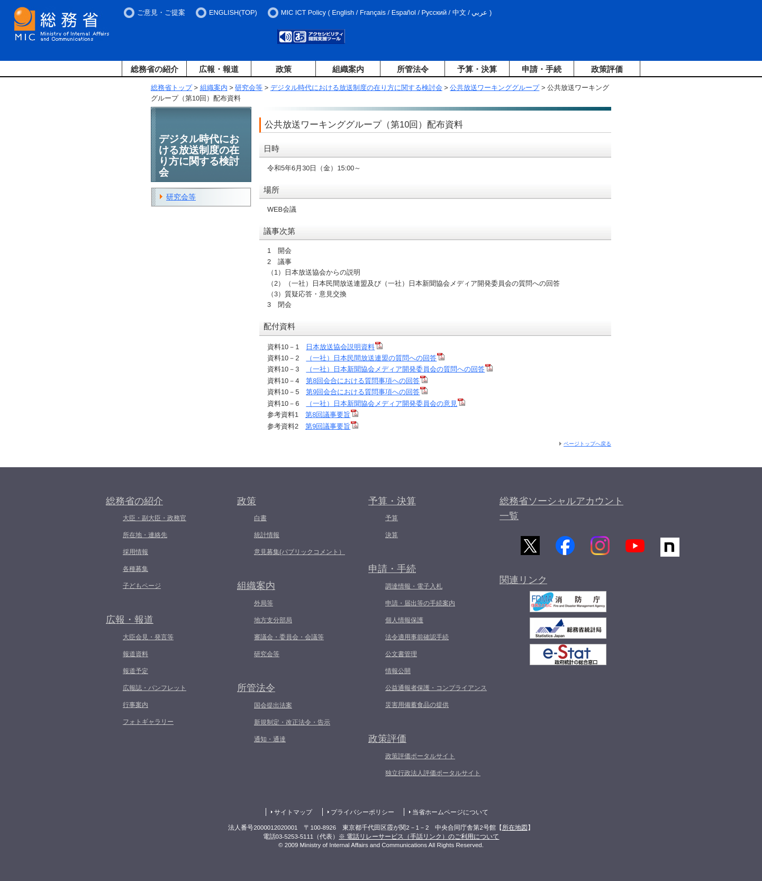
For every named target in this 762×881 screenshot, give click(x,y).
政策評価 (607, 69)
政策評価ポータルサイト (420, 756)
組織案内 (348, 69)
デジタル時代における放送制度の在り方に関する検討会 (356, 88)
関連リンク (523, 583)
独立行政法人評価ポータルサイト (432, 773)
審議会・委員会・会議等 (289, 637)
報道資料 (135, 654)
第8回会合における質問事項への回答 (367, 381)
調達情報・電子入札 (413, 586)
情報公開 (398, 671)
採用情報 (135, 552)
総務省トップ (171, 88)
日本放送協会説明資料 (344, 347)
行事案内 (135, 705)
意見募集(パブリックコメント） (299, 552)
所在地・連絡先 (145, 535)
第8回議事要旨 (331, 415)
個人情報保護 (404, 620)
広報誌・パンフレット (154, 688)
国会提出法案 (273, 705)
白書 (260, 518)
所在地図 (515, 827)
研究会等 (248, 88)
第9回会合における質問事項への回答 (367, 392)
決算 (391, 535)
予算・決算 (477, 69)
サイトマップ (293, 812)
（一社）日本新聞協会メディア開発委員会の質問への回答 (399, 369)
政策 (284, 69)
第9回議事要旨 (331, 426)
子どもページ (142, 585)
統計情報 (266, 535)
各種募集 (135, 569)
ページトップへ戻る (587, 444)
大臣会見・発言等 (148, 637)
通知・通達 (270, 739)
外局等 (263, 603)
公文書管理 (401, 654)
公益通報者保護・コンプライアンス (436, 688)
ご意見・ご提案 (161, 12)
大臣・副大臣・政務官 (154, 518)
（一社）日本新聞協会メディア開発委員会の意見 (385, 403)
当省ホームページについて (450, 812)
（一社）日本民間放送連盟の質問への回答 (375, 358)
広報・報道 (219, 69)
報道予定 (135, 671)
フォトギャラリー (148, 721)
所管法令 (413, 69)
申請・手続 (541, 69)
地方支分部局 (273, 620)
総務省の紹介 (154, 69)
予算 (391, 518)
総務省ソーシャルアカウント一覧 (561, 509)
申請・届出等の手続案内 (420, 603)
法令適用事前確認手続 (417, 637)
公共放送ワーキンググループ (494, 88)
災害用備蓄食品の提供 (417, 705)
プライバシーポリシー (362, 812)
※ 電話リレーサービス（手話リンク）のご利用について (419, 836)
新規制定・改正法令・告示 (292, 722)
